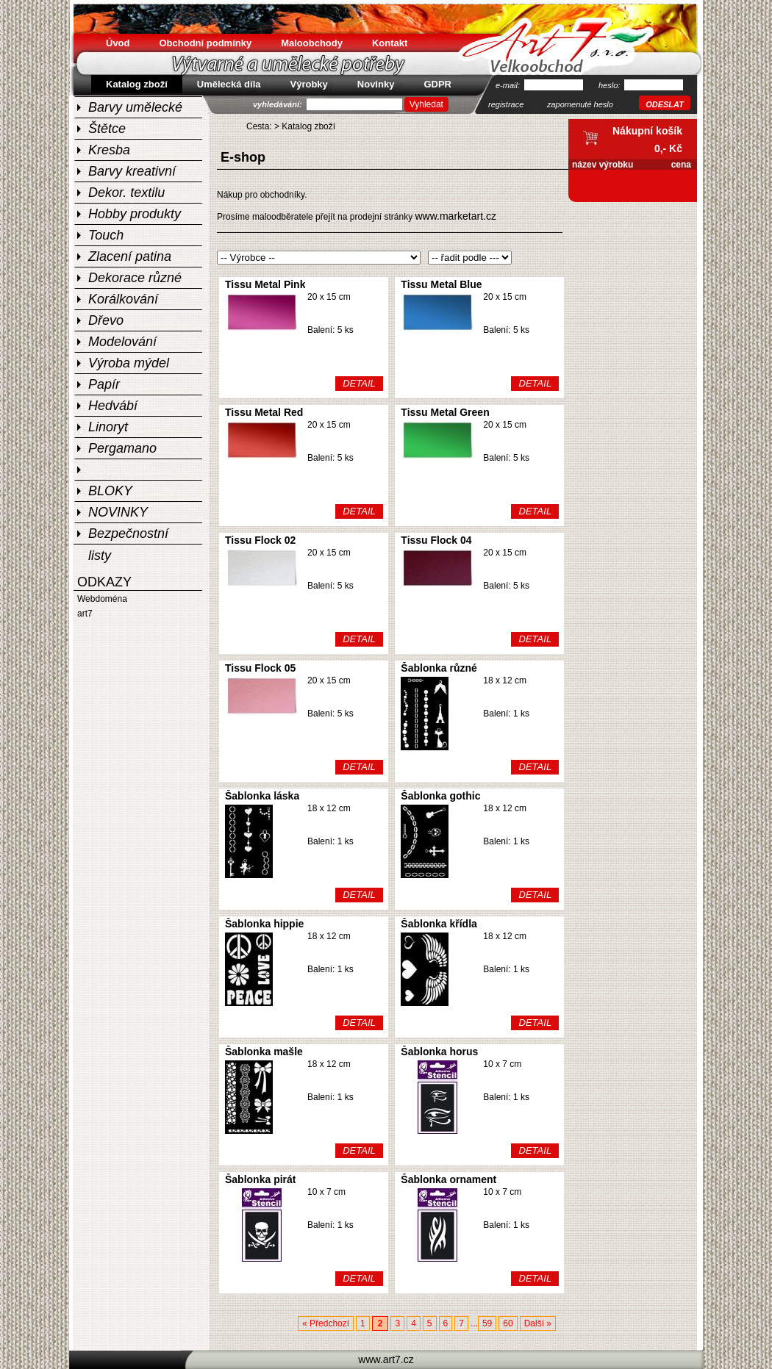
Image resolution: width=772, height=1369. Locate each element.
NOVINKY (118, 512)
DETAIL (359, 383)
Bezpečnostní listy (128, 535)
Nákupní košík (647, 131)
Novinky (376, 84)
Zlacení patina (129, 256)
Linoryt (108, 427)
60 (507, 1323)
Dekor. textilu (126, 192)
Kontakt (389, 42)
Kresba (109, 150)
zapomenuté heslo (580, 104)
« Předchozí (325, 1323)
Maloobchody (312, 42)
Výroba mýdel (128, 363)
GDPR (437, 84)
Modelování (122, 341)
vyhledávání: (278, 104)
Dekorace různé (135, 277)
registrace (505, 104)
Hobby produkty (134, 213)
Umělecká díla (229, 84)
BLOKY (110, 491)
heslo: (610, 85)
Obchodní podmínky (206, 42)
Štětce (107, 128)
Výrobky (309, 84)
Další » (537, 1323)
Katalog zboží (308, 126)
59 (487, 1323)
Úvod (118, 42)
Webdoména (102, 599)
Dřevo (106, 320)
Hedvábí (112, 405)
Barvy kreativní (132, 171)
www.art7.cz (385, 1359)
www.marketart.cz (455, 216)
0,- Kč (668, 148)
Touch (106, 235)
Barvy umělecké (135, 107)
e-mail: (509, 85)
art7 (85, 613)
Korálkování (123, 299)
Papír (104, 384)
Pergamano (122, 448)
